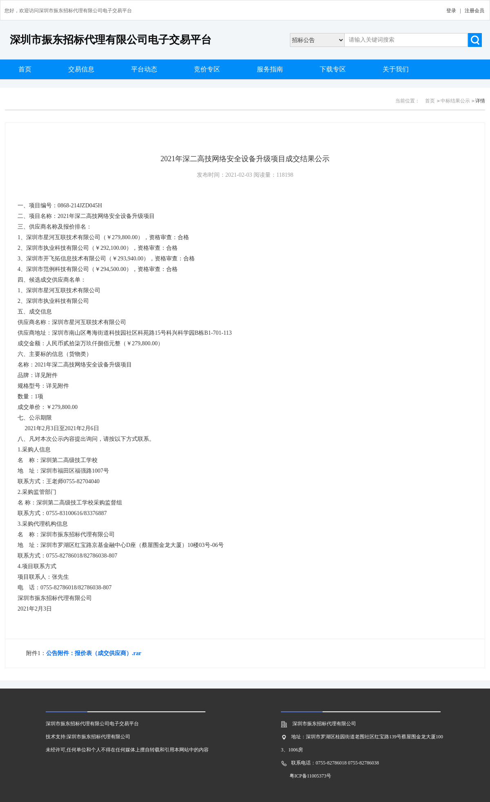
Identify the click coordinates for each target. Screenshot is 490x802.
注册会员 (474, 10)
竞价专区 (207, 69)
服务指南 (270, 69)
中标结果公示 (455, 101)
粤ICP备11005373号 (310, 776)
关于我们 (396, 69)
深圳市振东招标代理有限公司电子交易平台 (111, 40)
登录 (451, 10)
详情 (480, 101)
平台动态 (144, 69)
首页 (24, 69)
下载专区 (333, 69)
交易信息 (81, 69)
